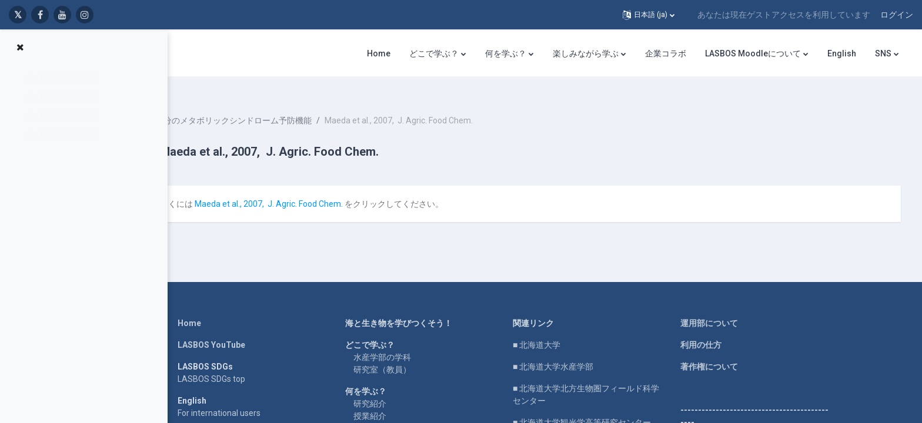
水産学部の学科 (414, 342)
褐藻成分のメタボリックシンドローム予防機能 (299, 105)
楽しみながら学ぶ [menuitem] (586, 53)
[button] (648, 15)
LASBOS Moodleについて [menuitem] (753, 53)
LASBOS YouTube (243, 330)
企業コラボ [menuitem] (665, 53)
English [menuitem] (841, 53)
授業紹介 (401, 401)
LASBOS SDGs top (243, 364)
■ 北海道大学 (568, 330)
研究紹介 (401, 389)
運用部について (741, 308)
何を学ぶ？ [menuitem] (505, 53)
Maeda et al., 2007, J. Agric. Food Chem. (343, 189)
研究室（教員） (414, 355)
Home (221, 308)
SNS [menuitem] (883, 53)
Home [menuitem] (378, 53)
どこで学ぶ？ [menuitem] (434, 53)
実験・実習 (405, 413)
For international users (250, 398)
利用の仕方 (732, 330)
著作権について (741, 352)
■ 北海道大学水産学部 (584, 352)
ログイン (896, 14)
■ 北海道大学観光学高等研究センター (613, 407)
